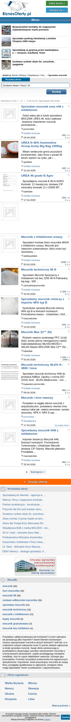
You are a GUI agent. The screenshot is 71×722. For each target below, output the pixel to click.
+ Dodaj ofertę (35, 482)
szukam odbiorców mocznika (20, 600)
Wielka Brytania (14, 683)
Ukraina (9, 693)
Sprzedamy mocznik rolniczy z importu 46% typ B (42, 300)
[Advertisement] (46, 218)
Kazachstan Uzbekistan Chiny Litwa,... (24, 542)
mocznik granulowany (16, 623)
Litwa (31, 699)
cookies (47, 719)
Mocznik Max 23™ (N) (36, 332)
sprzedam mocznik (14, 605)
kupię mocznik (11, 619)
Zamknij (66, 717)
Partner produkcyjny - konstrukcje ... (22, 504)
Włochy (32, 683)
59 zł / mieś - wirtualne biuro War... (22, 532)
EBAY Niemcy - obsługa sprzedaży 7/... (24, 551)
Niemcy (9, 688)
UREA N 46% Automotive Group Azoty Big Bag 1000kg (41, 144)
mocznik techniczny (14, 609)
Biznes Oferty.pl (19, 75)
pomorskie (28, 416)
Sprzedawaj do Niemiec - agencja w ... (24, 495)
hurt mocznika (11, 590)
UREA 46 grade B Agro (37, 175)
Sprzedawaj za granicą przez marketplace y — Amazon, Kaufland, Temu (35, 51)
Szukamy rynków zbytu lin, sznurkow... (24, 514)
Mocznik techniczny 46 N (38, 269)
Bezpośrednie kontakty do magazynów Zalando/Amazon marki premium (34, 28)
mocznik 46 (9, 595)
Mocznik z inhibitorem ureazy (42, 236)
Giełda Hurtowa (32, 133)
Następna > (38, 472)
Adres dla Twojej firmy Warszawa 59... (24, 523)
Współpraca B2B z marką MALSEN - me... (26, 528)
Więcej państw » (61, 705)
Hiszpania (11, 699)
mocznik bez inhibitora (16, 628)
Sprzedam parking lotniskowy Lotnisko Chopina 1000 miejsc (34, 40)
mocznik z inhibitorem (16, 614)
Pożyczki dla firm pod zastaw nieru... (23, 509)
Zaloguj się (57, 10)
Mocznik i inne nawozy (37, 397)
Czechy (32, 693)
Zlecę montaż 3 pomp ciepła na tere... (24, 518)
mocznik (8, 586)
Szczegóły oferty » (62, 425)
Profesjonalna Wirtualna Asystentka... (23, 537)
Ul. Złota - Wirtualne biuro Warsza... (22, 546)
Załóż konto (57, 3)
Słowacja (33, 688)
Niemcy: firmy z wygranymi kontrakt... (23, 500)
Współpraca (30, 421)
